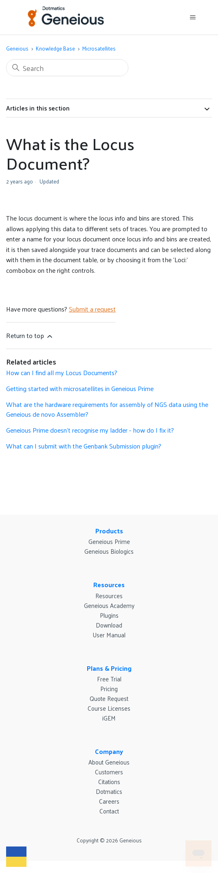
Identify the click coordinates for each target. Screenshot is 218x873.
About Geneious (109, 761)
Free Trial (109, 678)
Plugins (109, 615)
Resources (109, 584)
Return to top (30, 335)
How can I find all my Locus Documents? (61, 372)
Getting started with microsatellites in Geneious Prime (80, 388)
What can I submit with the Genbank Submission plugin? (83, 446)
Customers (109, 771)
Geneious (17, 48)
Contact (109, 810)
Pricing (109, 688)
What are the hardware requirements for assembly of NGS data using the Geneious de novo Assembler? (107, 409)
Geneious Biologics (109, 551)
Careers (109, 801)
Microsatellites (99, 48)
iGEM (109, 717)
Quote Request (109, 698)
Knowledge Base (55, 48)
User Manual (109, 634)
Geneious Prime (109, 541)
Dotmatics (109, 791)
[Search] (67, 68)
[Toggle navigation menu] (192, 17)
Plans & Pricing (109, 668)
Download (109, 624)
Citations (109, 781)
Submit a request (92, 309)
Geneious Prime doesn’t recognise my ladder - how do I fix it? (90, 430)
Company (109, 751)
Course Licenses (109, 708)
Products (109, 531)
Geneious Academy (109, 605)
